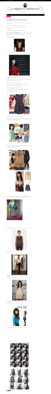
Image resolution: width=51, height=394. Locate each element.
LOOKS (9, 18)
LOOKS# (9, 390)
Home (40, 0)
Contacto (43, 0)
